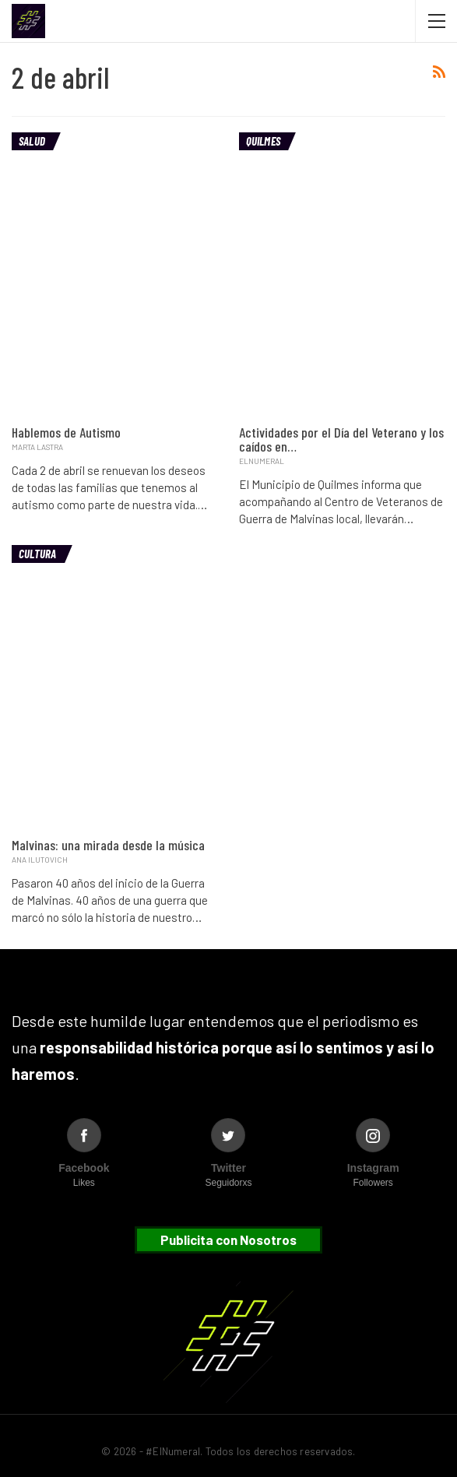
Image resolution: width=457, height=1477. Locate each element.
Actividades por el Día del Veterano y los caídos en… (341, 439)
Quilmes (263, 141)
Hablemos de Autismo (66, 432)
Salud (32, 141)
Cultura (38, 554)
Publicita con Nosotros (228, 1239)
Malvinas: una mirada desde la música (108, 844)
